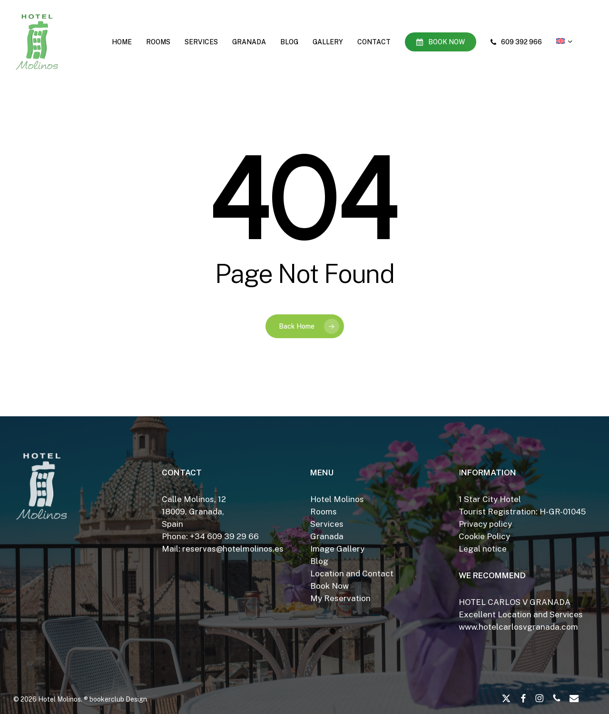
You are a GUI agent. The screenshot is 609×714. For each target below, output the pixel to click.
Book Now (329, 586)
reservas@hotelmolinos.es (233, 548)
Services (327, 524)
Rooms (323, 511)
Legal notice (483, 548)
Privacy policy (485, 524)
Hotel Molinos (337, 499)
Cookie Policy (484, 536)
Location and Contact (351, 573)
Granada (327, 536)
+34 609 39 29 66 (224, 536)
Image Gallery (337, 548)
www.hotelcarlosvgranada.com (518, 627)
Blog (319, 561)
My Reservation (340, 598)
